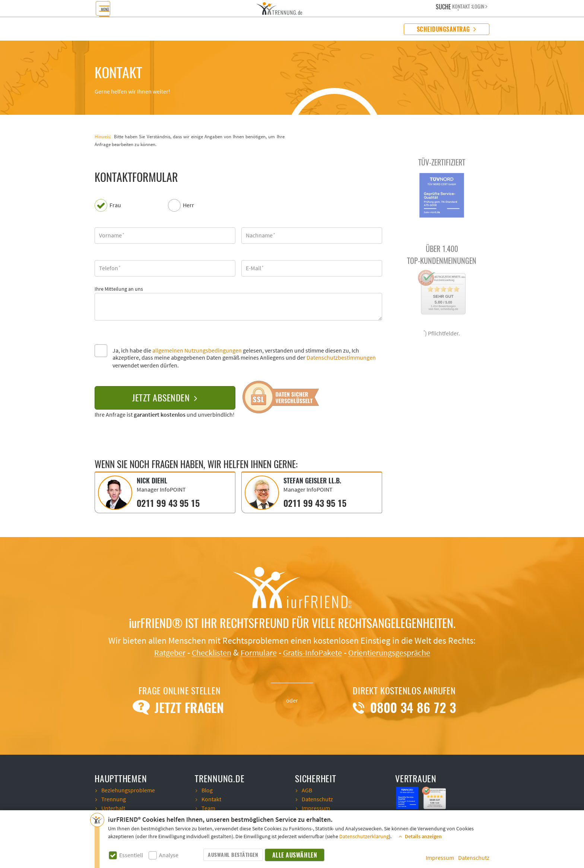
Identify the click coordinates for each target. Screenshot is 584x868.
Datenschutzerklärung (364, 836)
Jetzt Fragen (180, 707)
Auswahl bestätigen (233, 854)
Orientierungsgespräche (396, 652)
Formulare (255, 652)
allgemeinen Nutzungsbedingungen (197, 350)
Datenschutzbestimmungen (341, 358)
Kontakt (211, 798)
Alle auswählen (295, 855)
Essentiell (131, 855)
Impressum (440, 858)
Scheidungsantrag (446, 29)
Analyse (168, 855)
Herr (188, 205)
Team (208, 807)
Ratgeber (160, 652)
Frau (115, 205)
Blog (207, 789)
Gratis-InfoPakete (313, 652)
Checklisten (205, 652)
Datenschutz (473, 858)
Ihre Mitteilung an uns (119, 289)
